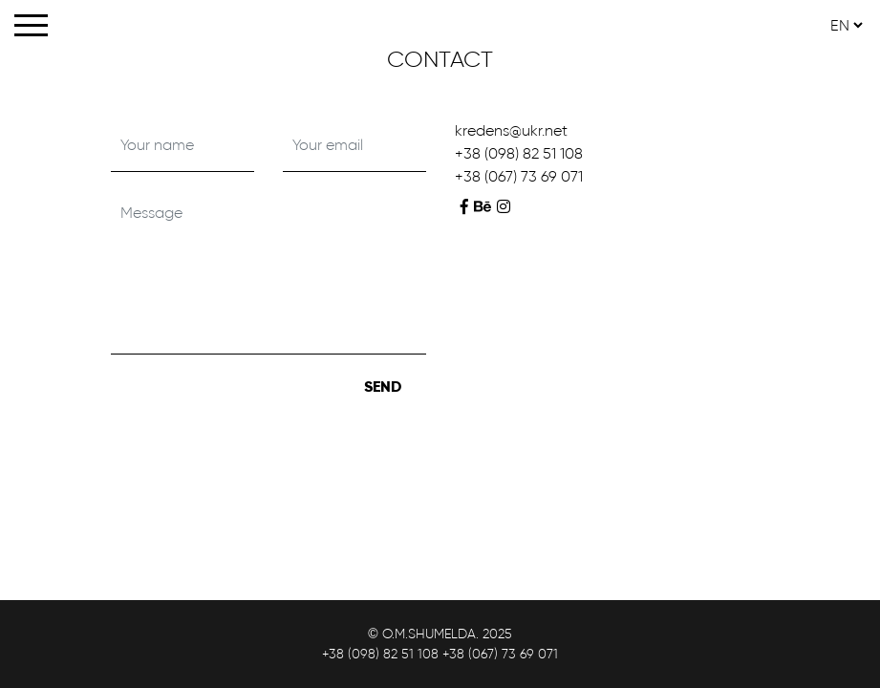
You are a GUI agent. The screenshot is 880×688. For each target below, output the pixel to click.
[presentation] (256, 407)
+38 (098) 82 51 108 (519, 153)
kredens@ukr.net (511, 130)
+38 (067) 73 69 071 (519, 176)
